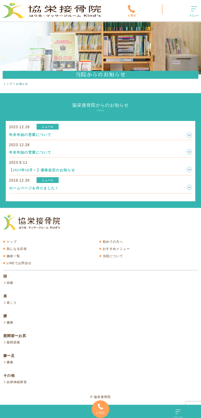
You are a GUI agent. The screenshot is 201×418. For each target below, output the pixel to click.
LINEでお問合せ (19, 263)
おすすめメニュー (116, 248)
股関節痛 (11, 341)
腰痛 (8, 322)
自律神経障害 (15, 381)
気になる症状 (17, 248)
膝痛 (8, 361)
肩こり (10, 302)
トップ (12, 241)
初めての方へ (113, 241)
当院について (113, 256)
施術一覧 (13, 256)
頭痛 (8, 282)
